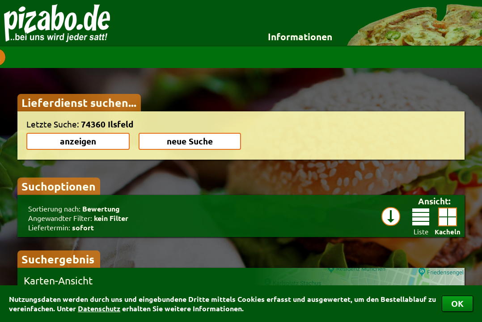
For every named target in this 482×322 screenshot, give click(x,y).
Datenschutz (99, 308)
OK (457, 303)
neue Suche (190, 141)
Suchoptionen (58, 186)
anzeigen (78, 141)
